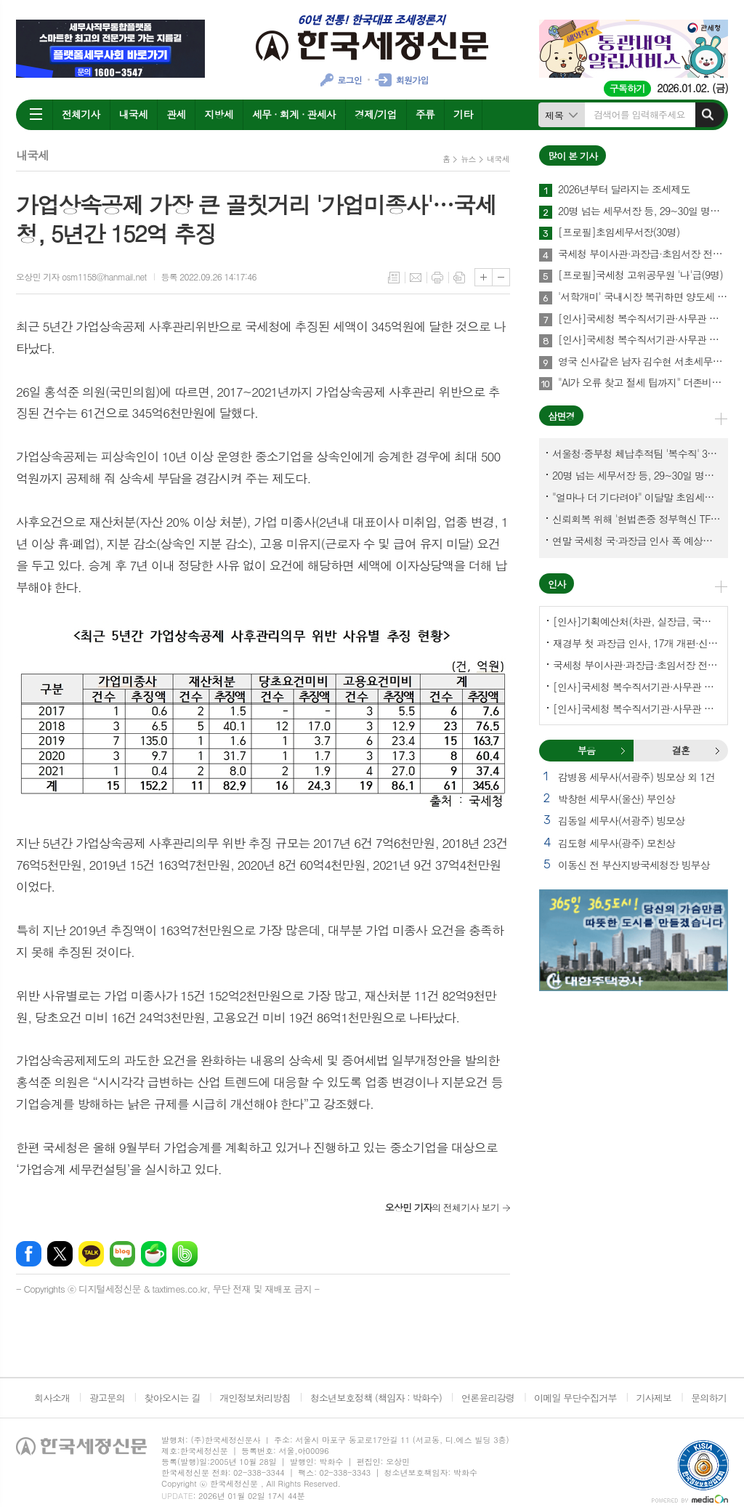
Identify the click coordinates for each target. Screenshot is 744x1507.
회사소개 (52, 1398)
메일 (415, 277)
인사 (556, 584)
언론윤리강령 (487, 1398)
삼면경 (561, 416)
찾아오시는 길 (173, 1398)
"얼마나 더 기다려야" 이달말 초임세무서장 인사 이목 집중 (636, 497)
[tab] (586, 750)
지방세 (218, 114)
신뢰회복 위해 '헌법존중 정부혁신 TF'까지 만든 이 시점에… (636, 519)
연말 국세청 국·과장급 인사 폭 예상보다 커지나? (636, 540)
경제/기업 (376, 114)
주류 (425, 114)
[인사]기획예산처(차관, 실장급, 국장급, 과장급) (636, 621)
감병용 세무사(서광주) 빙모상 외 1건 (636, 776)
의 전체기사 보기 (442, 1207)
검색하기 (707, 114)
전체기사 (81, 114)
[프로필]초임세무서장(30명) (618, 232)
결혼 (717, 750)
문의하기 (709, 1398)
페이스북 (28, 1253)
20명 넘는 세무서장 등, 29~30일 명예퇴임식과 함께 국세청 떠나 (643, 211)
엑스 (60, 1253)
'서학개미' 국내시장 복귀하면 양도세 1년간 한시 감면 (643, 297)
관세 (175, 114)
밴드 (185, 1253)
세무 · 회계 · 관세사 (294, 114)
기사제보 (653, 1398)
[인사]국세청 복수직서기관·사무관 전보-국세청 (643, 340)
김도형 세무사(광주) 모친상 (616, 842)
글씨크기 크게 (483, 277)
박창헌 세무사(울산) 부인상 (616, 798)
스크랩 (459, 277)
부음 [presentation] (586, 750)
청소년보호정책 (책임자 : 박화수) (376, 1398)
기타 (462, 114)
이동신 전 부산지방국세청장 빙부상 (634, 864)
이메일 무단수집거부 (575, 1398)
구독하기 (627, 88)
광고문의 (107, 1398)
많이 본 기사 (572, 156)
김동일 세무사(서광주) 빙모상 (621, 820)
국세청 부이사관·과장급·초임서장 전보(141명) (643, 254)
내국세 (133, 114)
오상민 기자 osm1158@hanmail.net (81, 276)
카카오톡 (91, 1253)
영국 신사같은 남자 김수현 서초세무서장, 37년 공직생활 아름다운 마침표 (643, 362)
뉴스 (468, 158)
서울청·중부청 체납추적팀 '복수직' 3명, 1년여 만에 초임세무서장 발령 (636, 453)
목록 (394, 277)
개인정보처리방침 (255, 1398)
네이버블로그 (122, 1253)
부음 (623, 750)
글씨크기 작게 (501, 277)
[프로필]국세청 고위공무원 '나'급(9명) (640, 275)
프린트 (437, 277)
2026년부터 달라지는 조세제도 (624, 189)
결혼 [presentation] (681, 750)
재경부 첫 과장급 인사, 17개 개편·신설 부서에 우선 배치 (636, 643)
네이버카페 (153, 1253)
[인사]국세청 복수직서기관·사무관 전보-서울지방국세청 (643, 319)
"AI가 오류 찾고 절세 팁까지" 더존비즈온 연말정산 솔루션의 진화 (643, 383)
